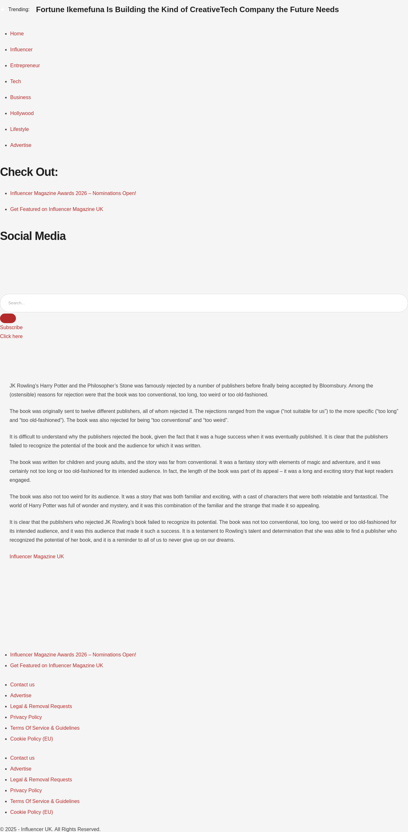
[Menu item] (73, 654)
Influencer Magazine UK (37, 556)
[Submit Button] (8, 318)
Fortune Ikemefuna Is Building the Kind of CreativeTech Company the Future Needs (187, 9)
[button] (11, 327)
